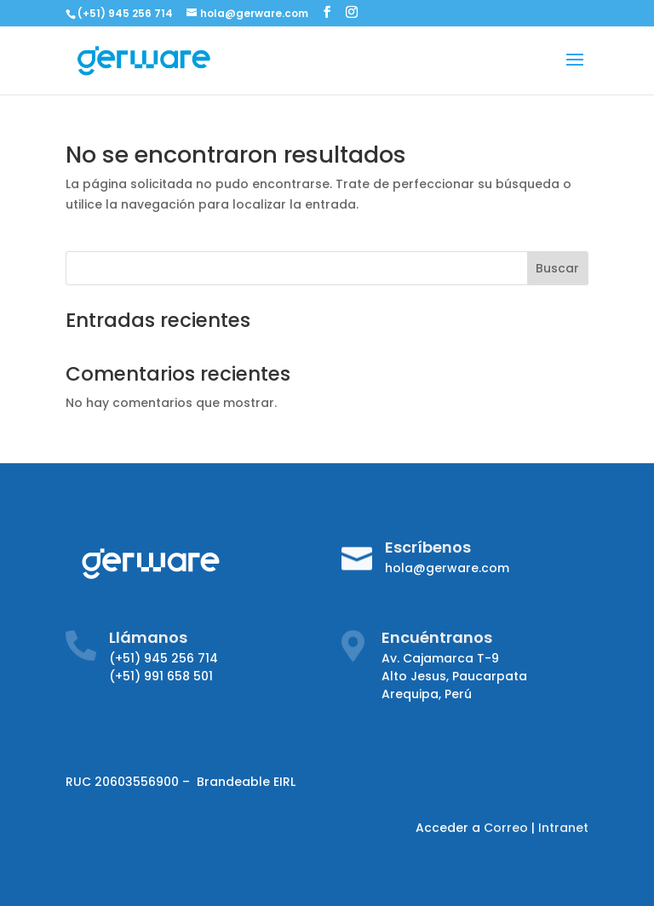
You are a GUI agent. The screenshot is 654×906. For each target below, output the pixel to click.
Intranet (563, 827)
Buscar (557, 268)
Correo (506, 827)
